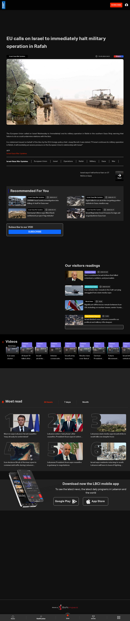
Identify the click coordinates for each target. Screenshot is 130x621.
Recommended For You (28, 191)
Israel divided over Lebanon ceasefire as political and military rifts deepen (101, 320)
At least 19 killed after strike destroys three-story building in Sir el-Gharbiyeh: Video (27, 357)
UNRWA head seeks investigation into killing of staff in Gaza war (43, 201)
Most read (13, 400)
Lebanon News (89, 272)
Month (83, 401)
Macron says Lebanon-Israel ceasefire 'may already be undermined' (20, 434)
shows (93, 617)
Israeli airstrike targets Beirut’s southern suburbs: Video (40, 357)
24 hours (48, 401)
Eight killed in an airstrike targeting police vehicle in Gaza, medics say (103, 201)
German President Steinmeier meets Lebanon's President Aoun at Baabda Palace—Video (98, 357)
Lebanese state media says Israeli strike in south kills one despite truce (108, 434)
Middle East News (90, 286)
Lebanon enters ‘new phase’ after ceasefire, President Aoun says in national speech (64, 434)
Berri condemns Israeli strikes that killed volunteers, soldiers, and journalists (101, 276)
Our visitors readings (82, 265)
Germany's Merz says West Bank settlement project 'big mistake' (40, 214)
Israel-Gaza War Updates (35, 197)
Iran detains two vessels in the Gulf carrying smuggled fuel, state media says (102, 291)
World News (89, 301)
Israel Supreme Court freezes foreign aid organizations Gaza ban (103, 214)
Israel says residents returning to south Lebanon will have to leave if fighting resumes (107, 462)
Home (13, 617)
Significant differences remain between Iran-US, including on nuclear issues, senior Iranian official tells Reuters (103, 306)
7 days (66, 401)
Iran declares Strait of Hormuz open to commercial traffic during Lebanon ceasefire (20, 462)
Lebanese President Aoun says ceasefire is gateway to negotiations (64, 462)
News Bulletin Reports (91, 316)
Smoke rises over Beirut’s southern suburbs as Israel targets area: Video (85, 357)
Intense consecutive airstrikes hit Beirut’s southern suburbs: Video (55, 357)
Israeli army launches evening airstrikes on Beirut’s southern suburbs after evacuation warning (70, 357)
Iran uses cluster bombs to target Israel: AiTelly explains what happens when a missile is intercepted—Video (13, 357)
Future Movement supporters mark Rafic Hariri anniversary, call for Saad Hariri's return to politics (114, 357)
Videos (11, 341)
